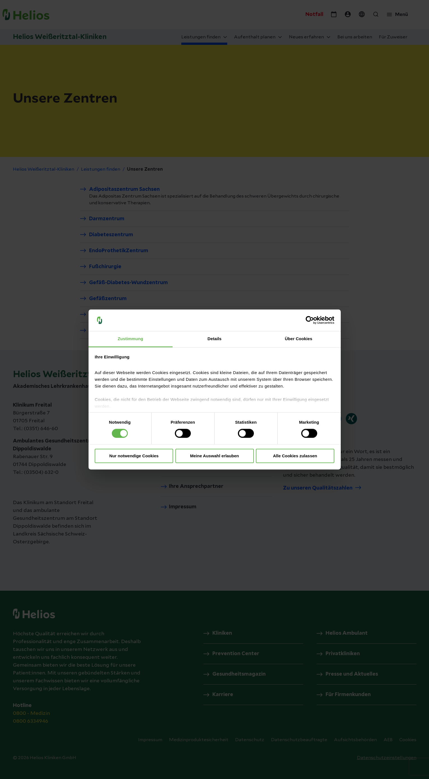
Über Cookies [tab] (298, 338)
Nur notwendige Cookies (134, 455)
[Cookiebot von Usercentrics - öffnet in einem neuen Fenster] (309, 320)
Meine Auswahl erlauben (214, 455)
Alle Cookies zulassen (295, 455)
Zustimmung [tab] (130, 338)
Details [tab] (215, 338)
